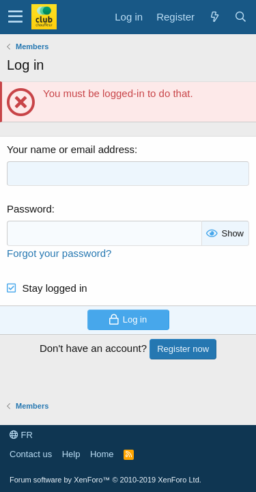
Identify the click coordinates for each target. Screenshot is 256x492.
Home (102, 454)
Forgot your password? (59, 253)
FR (21, 435)
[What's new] (214, 16)
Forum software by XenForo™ (105, 480)
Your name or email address (70, 149)
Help (71, 454)
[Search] (240, 16)
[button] (15, 17)
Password (29, 209)
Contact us (31, 454)
